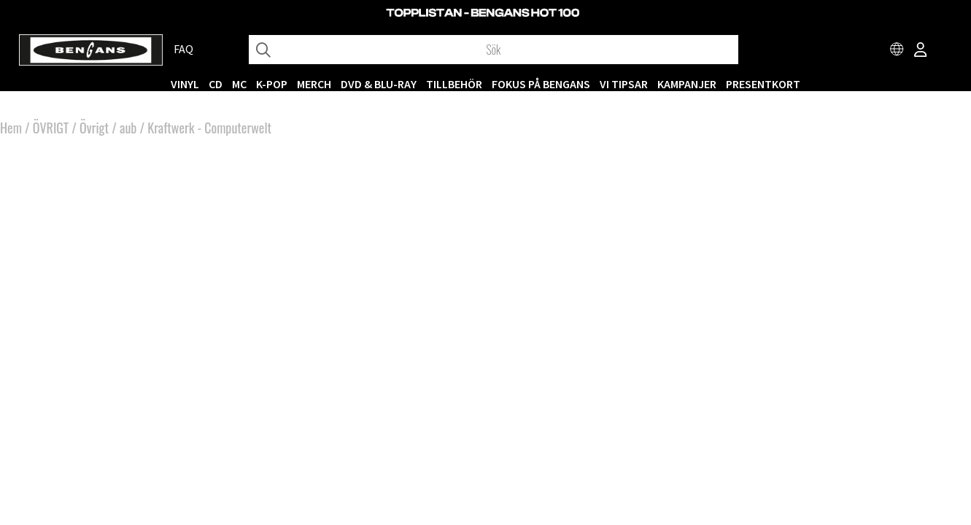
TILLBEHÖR (454, 84)
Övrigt (94, 127)
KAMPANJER (686, 84)
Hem (11, 127)
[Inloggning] (920, 51)
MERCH (314, 84)
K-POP (271, 84)
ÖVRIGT (51, 127)
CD (216, 84)
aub (128, 127)
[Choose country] (897, 51)
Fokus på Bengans (541, 84)
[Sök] (493, 49)
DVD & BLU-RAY (379, 84)
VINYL (185, 84)
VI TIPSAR (624, 84)
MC (239, 84)
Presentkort (763, 84)
